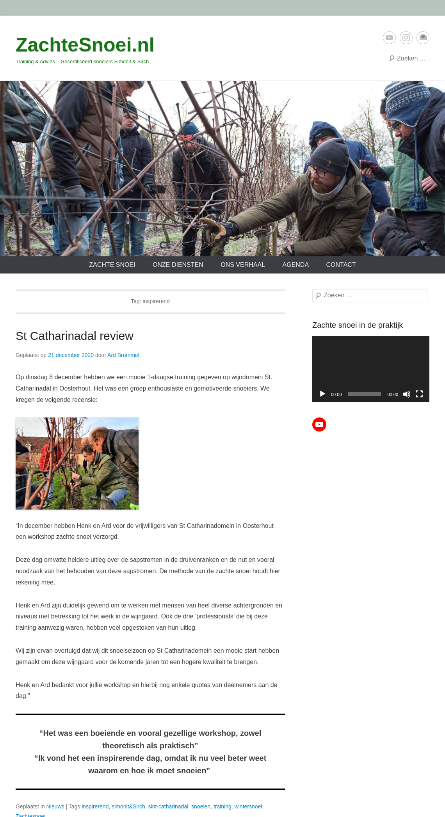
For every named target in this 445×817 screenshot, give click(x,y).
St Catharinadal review (75, 335)
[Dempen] (407, 394)
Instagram (406, 37)
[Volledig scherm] (419, 394)
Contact (341, 264)
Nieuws (55, 806)
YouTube (389, 37)
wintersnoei (248, 806)
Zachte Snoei (112, 264)
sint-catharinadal (168, 806)
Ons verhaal (243, 264)
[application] (370, 369)
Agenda (296, 264)
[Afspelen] (322, 394)
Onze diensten (178, 264)
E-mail (423, 37)
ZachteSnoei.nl (85, 45)
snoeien (200, 806)
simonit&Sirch (128, 806)
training (222, 806)
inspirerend (95, 806)
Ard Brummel (123, 355)
